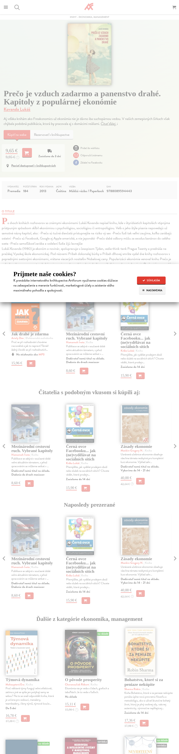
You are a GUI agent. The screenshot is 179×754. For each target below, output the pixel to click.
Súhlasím (151, 280)
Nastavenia (152, 290)
